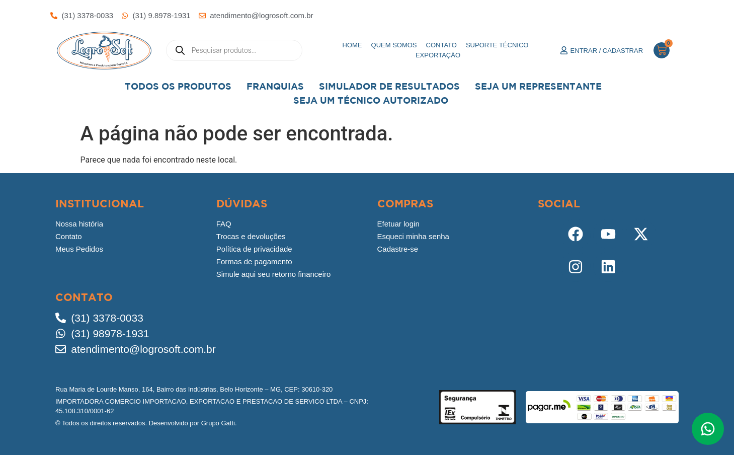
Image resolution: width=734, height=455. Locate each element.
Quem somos (394, 45)
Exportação (438, 55)
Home (352, 45)
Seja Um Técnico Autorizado (370, 100)
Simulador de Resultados (389, 86)
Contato (441, 45)
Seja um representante (538, 86)
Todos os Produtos (178, 86)
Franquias (275, 86)
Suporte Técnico (497, 45)
